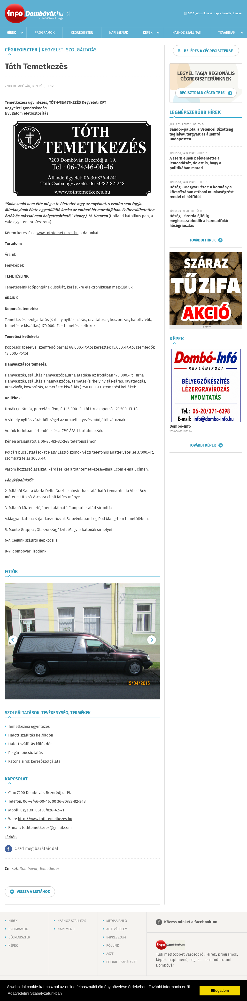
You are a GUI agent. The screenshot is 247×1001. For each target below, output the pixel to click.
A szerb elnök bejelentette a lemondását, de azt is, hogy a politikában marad (195, 163)
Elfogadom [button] (220, 991)
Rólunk (112, 945)
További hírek (202, 240)
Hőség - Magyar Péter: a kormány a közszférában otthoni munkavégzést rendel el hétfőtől (202, 192)
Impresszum (116, 937)
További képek (202, 445)
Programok (45, 32)
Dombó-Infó (180, 427)
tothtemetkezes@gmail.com (98, 469)
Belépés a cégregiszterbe (208, 51)
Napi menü (66, 929)
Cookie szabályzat (121, 962)
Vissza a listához (33, 892)
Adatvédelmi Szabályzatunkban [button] (35, 993)
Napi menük (118, 32)
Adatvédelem (116, 929)
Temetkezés (49, 869)
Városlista (67, 14)
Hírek (11, 32)
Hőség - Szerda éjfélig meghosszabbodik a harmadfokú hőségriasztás (199, 221)
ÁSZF (110, 954)
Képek (148, 32)
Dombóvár (29, 869)
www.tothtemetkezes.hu (57, 233)
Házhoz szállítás (186, 32)
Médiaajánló (116, 921)
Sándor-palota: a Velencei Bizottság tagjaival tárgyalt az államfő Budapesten (201, 134)
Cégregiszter (82, 32)
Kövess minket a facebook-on (190, 922)
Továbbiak (226, 32)
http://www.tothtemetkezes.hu (45, 819)
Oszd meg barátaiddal (36, 848)
